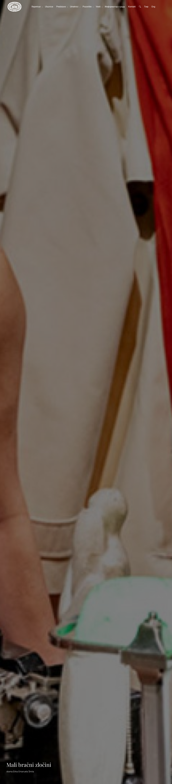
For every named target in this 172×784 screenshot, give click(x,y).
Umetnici (74, 6)
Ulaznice (49, 6)
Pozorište (88, 6)
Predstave (61, 6)
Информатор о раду (115, 6)
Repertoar (37, 6)
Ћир (146, 6)
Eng (153, 6)
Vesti (99, 6)
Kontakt (132, 6)
